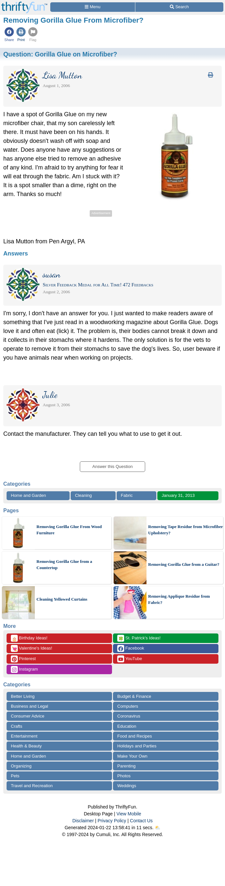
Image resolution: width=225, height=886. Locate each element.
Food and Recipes (134, 736)
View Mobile (129, 813)
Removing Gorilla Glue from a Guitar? (183, 564)
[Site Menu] (92, 7)
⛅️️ (157, 827)
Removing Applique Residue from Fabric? (179, 599)
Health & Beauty (26, 745)
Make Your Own (132, 756)
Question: (60, 54)
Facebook (130, 648)
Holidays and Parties (136, 745)
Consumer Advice (27, 716)
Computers (127, 706)
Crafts (16, 726)
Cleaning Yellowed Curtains (61, 599)
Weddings (126, 785)
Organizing (21, 766)
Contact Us (141, 820)
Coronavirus (128, 716)
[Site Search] (179, 7)
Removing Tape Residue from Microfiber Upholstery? (185, 530)
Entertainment (24, 736)
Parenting (126, 766)
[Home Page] (24, 4)
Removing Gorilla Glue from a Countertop (64, 564)
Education (126, 726)
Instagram (24, 669)
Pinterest (23, 658)
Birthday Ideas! (29, 638)
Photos (123, 775)
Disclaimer (83, 820)
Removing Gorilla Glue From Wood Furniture (69, 530)
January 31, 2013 (178, 495)
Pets (15, 775)
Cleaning (83, 495)
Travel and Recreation (32, 785)
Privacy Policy (112, 820)
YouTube (129, 658)
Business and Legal (29, 706)
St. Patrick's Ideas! (139, 638)
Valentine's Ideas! (31, 648)
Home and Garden (28, 495)
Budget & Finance (134, 696)
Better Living (22, 696)
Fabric (127, 495)
